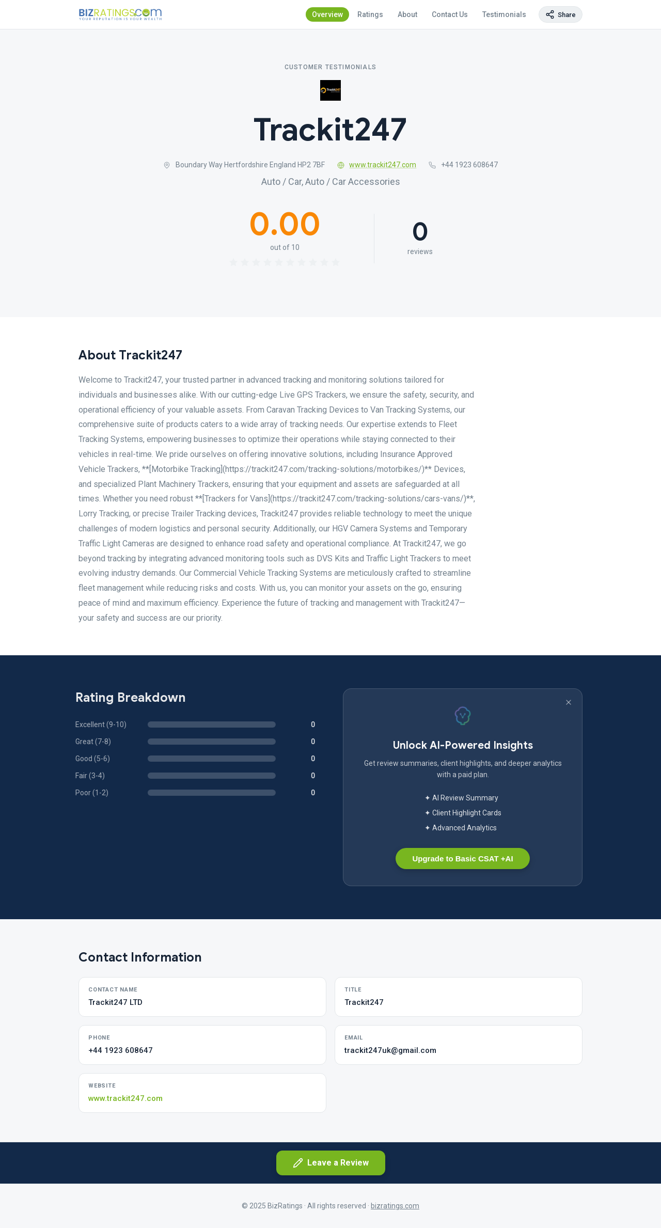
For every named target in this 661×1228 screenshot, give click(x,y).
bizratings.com (395, 1206)
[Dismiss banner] (568, 702)
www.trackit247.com (377, 165)
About (407, 14)
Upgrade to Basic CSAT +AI (462, 858)
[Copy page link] (561, 14)
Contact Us (450, 14)
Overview (327, 14)
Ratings (370, 14)
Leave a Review (331, 1163)
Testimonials (504, 14)
